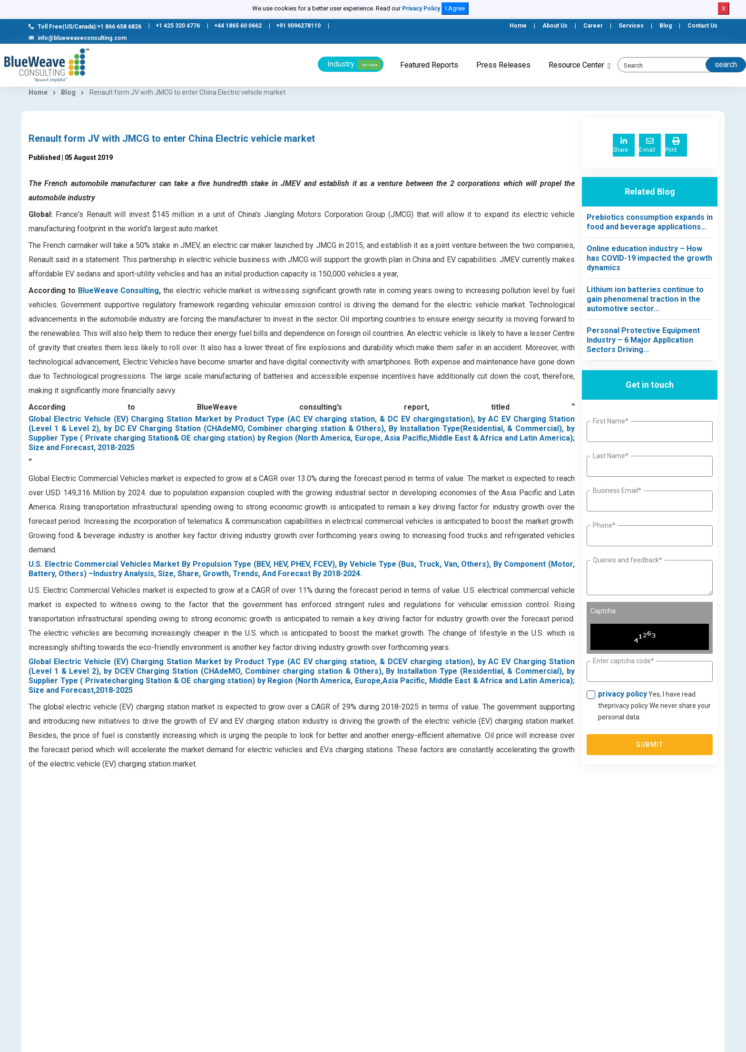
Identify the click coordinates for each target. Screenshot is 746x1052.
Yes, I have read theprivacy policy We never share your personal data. (654, 705)
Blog (665, 25)
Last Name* (610, 456)
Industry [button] (354, 64)
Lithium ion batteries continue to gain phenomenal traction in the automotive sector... (645, 299)
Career (593, 25)
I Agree (455, 8)
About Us (555, 25)
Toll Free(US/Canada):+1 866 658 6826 (85, 26)
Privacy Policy (421, 8)
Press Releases (503, 64)
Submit (650, 744)
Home (518, 25)
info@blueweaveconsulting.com (78, 38)
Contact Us (702, 25)
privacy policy (622, 693)
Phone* (604, 525)
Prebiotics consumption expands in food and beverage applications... (650, 222)
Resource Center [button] (576, 64)
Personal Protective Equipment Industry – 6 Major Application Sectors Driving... (643, 340)
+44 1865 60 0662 (238, 25)
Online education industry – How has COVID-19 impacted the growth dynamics (649, 258)
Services (631, 25)
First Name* (610, 421)
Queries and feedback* (627, 560)
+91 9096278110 (298, 25)
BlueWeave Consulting (118, 290)
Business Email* (617, 490)
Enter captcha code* (623, 661)
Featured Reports (429, 64)
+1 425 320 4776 (178, 25)
